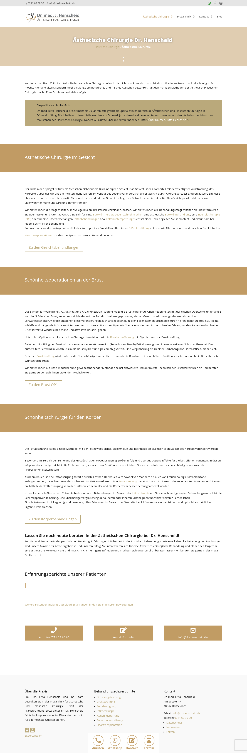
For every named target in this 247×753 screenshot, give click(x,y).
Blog (219, 16)
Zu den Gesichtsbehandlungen (54, 247)
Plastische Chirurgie (107, 47)
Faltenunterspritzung (110, 720)
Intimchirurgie (140, 493)
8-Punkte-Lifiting (139, 228)
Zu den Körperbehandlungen (53, 519)
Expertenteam (33, 735)
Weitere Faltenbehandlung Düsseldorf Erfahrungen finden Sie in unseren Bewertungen (79, 604)
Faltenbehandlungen (86, 219)
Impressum (173, 727)
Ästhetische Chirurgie (156, 16)
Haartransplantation (109, 725)
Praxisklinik (184, 16)
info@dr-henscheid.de (186, 713)
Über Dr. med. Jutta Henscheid (167, 120)
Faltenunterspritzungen (121, 219)
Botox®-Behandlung (177, 214)
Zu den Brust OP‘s (43, 384)
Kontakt (204, 16)
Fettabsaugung (127, 481)
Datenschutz (174, 722)
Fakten (170, 732)
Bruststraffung (45, 356)
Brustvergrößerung (122, 337)
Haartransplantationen (39, 235)
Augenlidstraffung (108, 715)
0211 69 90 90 (36, 3)
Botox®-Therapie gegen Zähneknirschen (118, 214)
